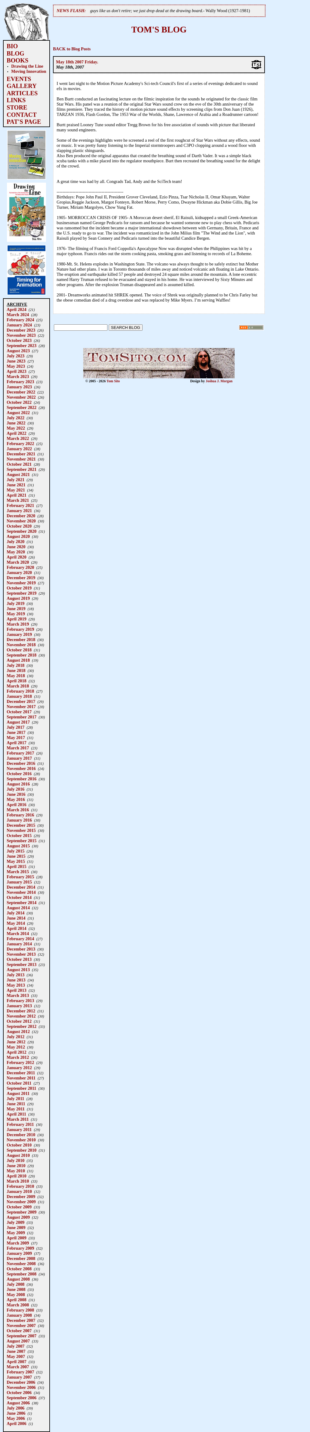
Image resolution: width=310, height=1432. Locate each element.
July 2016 (16, 789)
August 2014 (18, 907)
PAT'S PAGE (24, 121)
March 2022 (18, 438)
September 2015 (21, 840)
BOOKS (17, 60)
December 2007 (21, 1320)
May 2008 (16, 1294)
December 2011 (21, 1072)
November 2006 (21, 1387)
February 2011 (20, 1124)
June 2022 (16, 422)
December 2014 (21, 887)
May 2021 (16, 490)
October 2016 (19, 773)
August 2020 (18, 536)
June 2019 (16, 608)
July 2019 (16, 603)
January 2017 (19, 758)
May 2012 (16, 1047)
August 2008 (18, 1279)
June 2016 (16, 794)
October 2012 (19, 1021)
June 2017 (16, 732)
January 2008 (19, 1315)
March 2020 (18, 562)
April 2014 (16, 928)
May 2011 (16, 1108)
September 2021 (21, 469)
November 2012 (21, 1016)
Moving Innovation (28, 71)
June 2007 (16, 1351)
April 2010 (16, 1176)
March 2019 (18, 624)
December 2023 (21, 330)
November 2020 (21, 520)
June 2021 (16, 484)
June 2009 (16, 1227)
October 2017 (19, 711)
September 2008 (21, 1274)
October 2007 (19, 1330)
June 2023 (16, 361)
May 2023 (16, 366)
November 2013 (21, 954)
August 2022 (18, 412)
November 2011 (21, 1078)
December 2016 (21, 763)
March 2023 (18, 376)
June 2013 (16, 980)
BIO (12, 46)
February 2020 (20, 567)
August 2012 (18, 1031)
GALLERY (22, 86)
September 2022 (21, 407)
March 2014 (18, 933)
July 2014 (16, 912)
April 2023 (16, 371)
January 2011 (19, 1129)
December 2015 (21, 825)
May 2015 (16, 861)
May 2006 (16, 1418)
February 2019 (20, 629)
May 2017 (16, 737)
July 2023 (16, 355)
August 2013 (18, 969)
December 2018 (21, 639)
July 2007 (16, 1346)
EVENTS (19, 79)
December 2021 (21, 453)
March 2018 (18, 686)
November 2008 (21, 1263)
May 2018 (16, 675)
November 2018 (21, 644)
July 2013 (16, 974)
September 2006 (21, 1397)
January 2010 (19, 1191)
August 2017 (18, 722)
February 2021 (20, 505)
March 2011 (18, 1119)
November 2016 (21, 768)
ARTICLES (22, 93)
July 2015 (16, 851)
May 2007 (16, 1356)
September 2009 (21, 1212)
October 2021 (19, 464)
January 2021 (19, 510)
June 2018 (16, 670)
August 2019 (18, 598)
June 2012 (16, 1041)
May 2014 (16, 923)
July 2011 (15, 1098)
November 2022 (21, 397)
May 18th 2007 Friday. (77, 61)
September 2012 (21, 1026)
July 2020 (16, 541)
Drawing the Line (27, 66)
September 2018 (21, 655)
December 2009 (21, 1196)
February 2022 (20, 443)
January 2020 (19, 572)
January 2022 (19, 448)
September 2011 (21, 1088)
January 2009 (19, 1253)
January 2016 (19, 820)
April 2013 (16, 990)
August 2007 (18, 1341)
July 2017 (16, 727)
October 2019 (19, 588)
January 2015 (19, 882)
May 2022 (16, 428)
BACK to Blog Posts (72, 48)
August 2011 (18, 1093)
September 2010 (21, 1150)
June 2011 (16, 1103)
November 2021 (21, 459)
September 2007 (21, 1335)
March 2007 (18, 1366)
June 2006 (16, 1413)
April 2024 (16, 309)
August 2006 (18, 1402)
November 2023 (21, 335)
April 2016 (16, 804)
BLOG (15, 53)
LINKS (16, 100)
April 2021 (16, 495)
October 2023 (19, 340)
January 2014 (19, 943)
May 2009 (16, 1232)
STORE (17, 107)
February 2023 (20, 381)
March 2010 (18, 1181)
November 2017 (21, 706)
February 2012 (20, 1062)
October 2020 (19, 526)
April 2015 (16, 866)
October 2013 (19, 959)
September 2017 (21, 716)
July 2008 (16, 1284)
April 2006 (16, 1423)
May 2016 (16, 799)
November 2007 (21, 1325)
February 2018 (20, 691)
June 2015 (16, 856)
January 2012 (19, 1067)
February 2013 (20, 1000)
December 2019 (21, 577)
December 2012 (21, 1010)
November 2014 (21, 892)
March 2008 (18, 1304)
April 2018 (16, 680)
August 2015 (18, 845)
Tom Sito (113, 381)
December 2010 (21, 1134)
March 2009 (18, 1243)
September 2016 (21, 778)
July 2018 (16, 665)
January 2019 (19, 634)
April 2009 (16, 1237)
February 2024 (20, 319)
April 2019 (16, 618)
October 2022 (19, 402)
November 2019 (21, 582)
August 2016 (18, 784)
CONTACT (22, 114)
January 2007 (19, 1377)
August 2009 (18, 1217)
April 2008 (16, 1299)
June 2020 (16, 546)
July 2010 (16, 1160)
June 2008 (16, 1289)
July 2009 (16, 1222)
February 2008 (20, 1310)
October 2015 (19, 835)
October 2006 (19, 1392)
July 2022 (16, 417)
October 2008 (19, 1268)
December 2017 (21, 701)
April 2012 (16, 1052)
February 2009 (20, 1248)
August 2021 (18, 474)
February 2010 (20, 1186)
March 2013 (18, 995)
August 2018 (18, 660)
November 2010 (21, 1139)
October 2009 (19, 1206)
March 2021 (18, 500)
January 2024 (19, 325)
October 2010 (19, 1145)
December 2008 (21, 1258)
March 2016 (18, 809)
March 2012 (18, 1057)
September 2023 (21, 345)
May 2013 (16, 985)
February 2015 (20, 876)
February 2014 (20, 938)
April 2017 (16, 742)
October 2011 (19, 1083)
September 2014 (21, 902)
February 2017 (20, 753)
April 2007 (16, 1361)
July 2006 (16, 1408)
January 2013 (19, 1005)
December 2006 (21, 1382)
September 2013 (21, 964)
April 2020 (16, 557)
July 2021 (16, 479)
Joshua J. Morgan (219, 381)
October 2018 (19, 649)
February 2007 (20, 1372)
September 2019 (21, 593)
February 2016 (20, 814)
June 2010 (16, 1165)
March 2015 (18, 871)
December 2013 (21, 949)
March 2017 (18, 747)
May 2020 (16, 551)
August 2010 (18, 1155)
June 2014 (16, 918)
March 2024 (18, 314)
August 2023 (18, 350)
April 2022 (16, 433)
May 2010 (16, 1170)
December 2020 (21, 515)
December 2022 (21, 392)
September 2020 (21, 531)
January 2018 (19, 696)
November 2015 (21, 830)
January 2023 (19, 386)
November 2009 (21, 1201)
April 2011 (16, 1114)
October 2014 (19, 897)
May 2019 (16, 613)
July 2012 (16, 1036)
